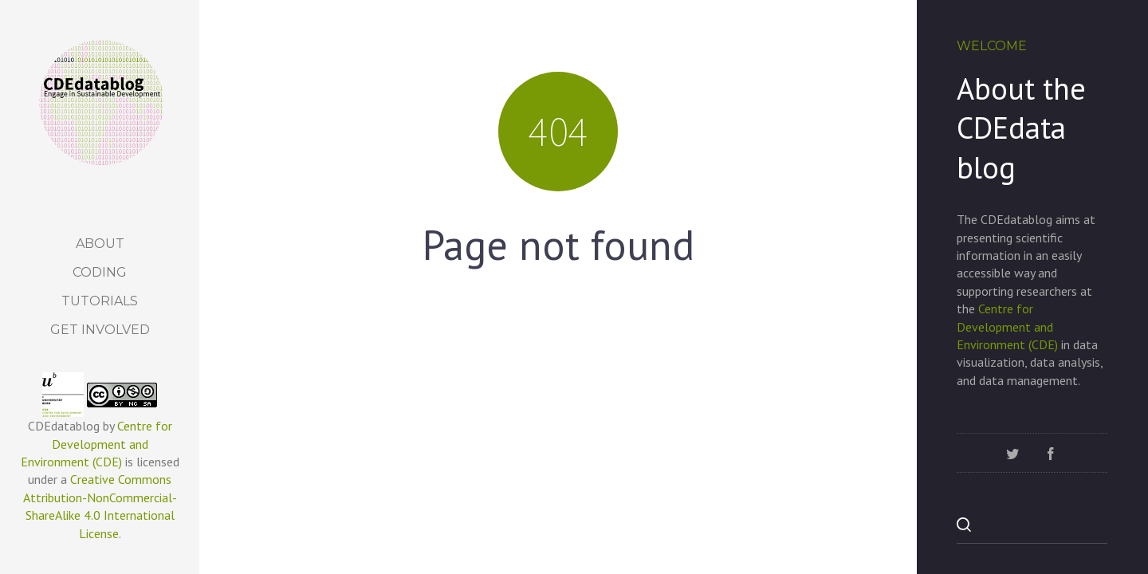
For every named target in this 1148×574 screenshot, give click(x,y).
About (100, 243)
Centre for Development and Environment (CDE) (96, 444)
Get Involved (100, 329)
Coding (100, 272)
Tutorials (99, 301)
